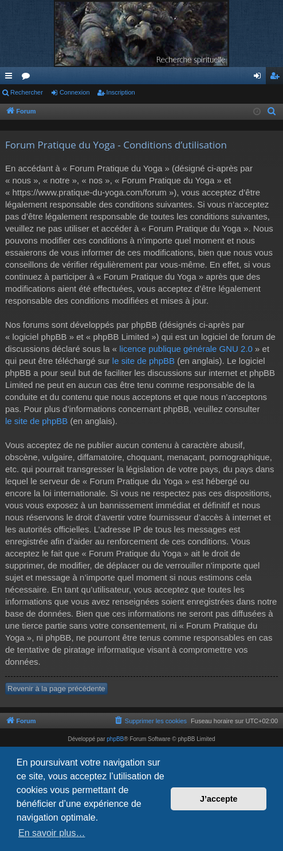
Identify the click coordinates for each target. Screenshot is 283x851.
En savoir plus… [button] (51, 833)
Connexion (75, 92)
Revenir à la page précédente (56, 688)
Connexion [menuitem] (260, 78)
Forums (28, 78)
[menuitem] (272, 111)
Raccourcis (11, 78)
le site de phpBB (143, 361)
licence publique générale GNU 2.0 (186, 349)
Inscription (121, 92)
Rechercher (26, 92)
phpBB (115, 739)
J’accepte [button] (219, 798)
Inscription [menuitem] (277, 78)
